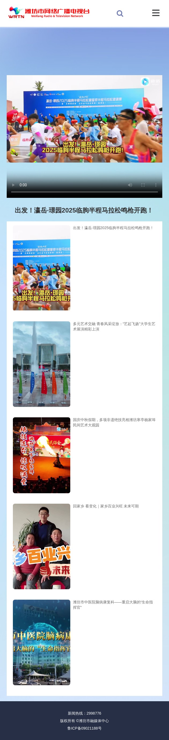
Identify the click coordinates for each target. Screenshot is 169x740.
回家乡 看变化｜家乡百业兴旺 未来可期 (106, 506)
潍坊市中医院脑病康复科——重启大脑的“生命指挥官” (113, 605)
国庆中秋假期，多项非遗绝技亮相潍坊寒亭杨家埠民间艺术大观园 (114, 422)
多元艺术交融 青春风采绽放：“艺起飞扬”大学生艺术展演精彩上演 (114, 326)
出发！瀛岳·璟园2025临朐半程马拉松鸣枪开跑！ (113, 228)
